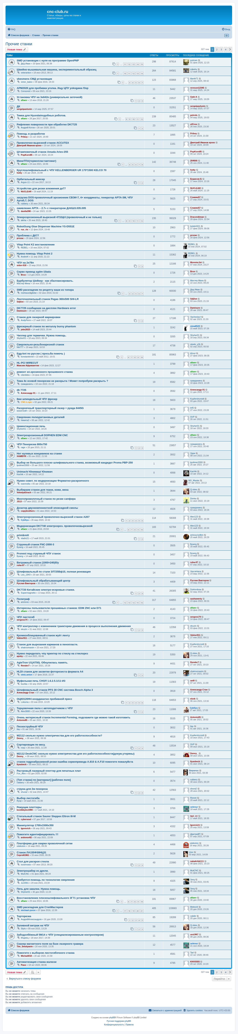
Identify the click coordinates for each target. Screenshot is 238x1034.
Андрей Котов (28, 127)
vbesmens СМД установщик (34, 78)
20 (137, 911)
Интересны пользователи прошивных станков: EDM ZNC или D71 (59, 608)
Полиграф (23, 598)
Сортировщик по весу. (31, 744)
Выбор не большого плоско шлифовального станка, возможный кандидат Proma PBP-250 (75, 462)
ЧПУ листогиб (26, 617)
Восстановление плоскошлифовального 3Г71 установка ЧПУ (56, 897)
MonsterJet (196, 262)
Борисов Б (196, 179)
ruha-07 (21, 565)
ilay (18, 729)
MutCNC (25, 874)
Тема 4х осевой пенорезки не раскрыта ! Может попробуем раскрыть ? (62, 380)
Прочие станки (19, 44)
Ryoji (19, 801)
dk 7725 (21, 389)
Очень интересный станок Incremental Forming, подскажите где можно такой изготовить (73, 717)
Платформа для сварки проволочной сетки (44, 843)
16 (142, 602)
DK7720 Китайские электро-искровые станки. (46, 589)
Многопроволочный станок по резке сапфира (46, 498)
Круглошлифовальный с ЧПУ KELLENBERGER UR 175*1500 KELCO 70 (61, 170)
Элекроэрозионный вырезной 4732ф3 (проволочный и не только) (59, 217)
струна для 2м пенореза (32, 788)
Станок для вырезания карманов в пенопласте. (47, 644)
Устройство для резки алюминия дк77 (41, 188)
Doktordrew (195, 589)
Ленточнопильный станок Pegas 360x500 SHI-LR (48, 299)
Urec (191, 852)
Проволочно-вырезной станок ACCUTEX (43, 142)
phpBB (112, 1017)
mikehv (193, 69)
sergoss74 (22, 620)
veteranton (26, 72)
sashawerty (196, 598)
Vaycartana (195, 571)
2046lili (193, 160)
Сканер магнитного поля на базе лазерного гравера (50, 943)
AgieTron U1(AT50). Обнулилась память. (42, 662)
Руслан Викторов (26, 583)
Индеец (25, 938)
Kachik (20, 474)
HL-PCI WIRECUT (27, 362)
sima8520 (195, 326)
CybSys (25, 520)
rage (23, 447)
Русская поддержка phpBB (119, 1021)
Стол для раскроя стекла (33, 861)
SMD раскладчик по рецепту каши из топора (45, 289)
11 (125, 64)
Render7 (25, 665)
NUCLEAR (26, 191)
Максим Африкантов (28, 365)
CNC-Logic (26, 402)
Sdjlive (20, 302)
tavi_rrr (194, 816)
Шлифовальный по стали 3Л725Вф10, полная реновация (54, 571)
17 (125, 911)
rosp (23, 747)
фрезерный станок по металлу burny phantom (46, 326)
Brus (23, 275)
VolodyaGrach (24, 492)
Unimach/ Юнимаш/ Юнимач (35, 471)
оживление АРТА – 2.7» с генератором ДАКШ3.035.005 (51, 208)
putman (193, 60)
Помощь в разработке (31, 133)
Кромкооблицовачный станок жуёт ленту (43, 635)
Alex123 (194, 516)
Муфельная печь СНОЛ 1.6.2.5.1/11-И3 (41, 680)
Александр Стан (25, 692)
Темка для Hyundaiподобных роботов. (41, 115)
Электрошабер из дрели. (33, 870)
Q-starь (193, 489)
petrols (193, 115)
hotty (19, 173)
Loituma (25, 702)
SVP (192, 417)
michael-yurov (28, 910)
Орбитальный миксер (31, 179)
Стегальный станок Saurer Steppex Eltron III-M (46, 816)
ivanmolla (25, 484)
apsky (20, 656)
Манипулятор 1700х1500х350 (35, 825)
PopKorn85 (26, 155)
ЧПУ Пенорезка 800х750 (32, 444)
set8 (192, 680)
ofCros (193, 124)
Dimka (193, 498)
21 (142, 911)
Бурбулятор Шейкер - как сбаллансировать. (45, 280)
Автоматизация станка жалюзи (36, 961)
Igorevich (25, 828)
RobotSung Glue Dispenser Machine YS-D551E (46, 226)
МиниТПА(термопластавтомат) (36, 160)
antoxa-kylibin (196, 535)
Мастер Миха (23, 283)
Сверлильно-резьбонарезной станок (40, 344)
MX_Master (193, 480)
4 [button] (225, 49)
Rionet (193, 798)
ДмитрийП (195, 834)
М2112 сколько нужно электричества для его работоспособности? (59, 735)
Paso (23, 965)
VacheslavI (195, 317)
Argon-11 (25, 182)
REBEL (24, 247)
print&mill (23, 535)
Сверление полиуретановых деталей (41, 417)
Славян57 (195, 197)
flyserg (20, 547)
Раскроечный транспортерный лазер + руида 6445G (50, 408)
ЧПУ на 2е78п (25, 262)
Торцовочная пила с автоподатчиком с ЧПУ (45, 708)
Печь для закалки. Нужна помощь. (39, 888)
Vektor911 (22, 638)
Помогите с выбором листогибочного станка (45, 952)
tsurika (24, 684)
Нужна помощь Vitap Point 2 (34, 253)
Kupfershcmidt (197, 399)
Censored (25, 91)
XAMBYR (21, 456)
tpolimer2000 (23, 465)
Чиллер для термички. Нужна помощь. (41, 335)
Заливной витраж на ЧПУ (33, 925)
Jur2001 (25, 883)
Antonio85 (22, 720)
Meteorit (194, 907)
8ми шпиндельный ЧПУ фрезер (37, 399)
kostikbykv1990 (25, 810)
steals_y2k (195, 344)
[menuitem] (11, 29)
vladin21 (25, 538)
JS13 (19, 501)
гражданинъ (27, 384)
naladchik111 (197, 861)
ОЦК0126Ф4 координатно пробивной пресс (44, 698)
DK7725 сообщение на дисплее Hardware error (46, 308)
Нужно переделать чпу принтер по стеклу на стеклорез (52, 653)
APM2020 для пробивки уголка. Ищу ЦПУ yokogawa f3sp (52, 88)
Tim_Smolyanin (25, 946)
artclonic (25, 602)
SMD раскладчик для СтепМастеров (40, 907)
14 (137, 64)
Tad (192, 952)
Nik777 (20, 347)
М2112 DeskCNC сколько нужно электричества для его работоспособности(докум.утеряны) (75, 753)
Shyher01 (21, 338)
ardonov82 (26, 837)
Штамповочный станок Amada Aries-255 (42, 151)
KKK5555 (195, 961)
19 (133, 911)
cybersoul (26, 819)
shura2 (24, 792)
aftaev (24, 100)
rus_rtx (24, 229)
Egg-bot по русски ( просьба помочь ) (41, 353)
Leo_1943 (25, 574)
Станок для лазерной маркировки (38, 317)
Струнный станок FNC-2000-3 (35, 544)
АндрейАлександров (31, 919)
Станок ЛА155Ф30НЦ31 (31, 852)
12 (129, 64)
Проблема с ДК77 (28, 235)
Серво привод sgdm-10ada (34, 271)
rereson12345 (197, 88)
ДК (18, 106)
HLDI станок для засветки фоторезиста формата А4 (50, 671)
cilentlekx (25, 375)
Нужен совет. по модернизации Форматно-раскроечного (53, 480)
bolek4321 (195, 226)
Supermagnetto (28, 593)
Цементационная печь (31, 426)
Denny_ (21, 738)
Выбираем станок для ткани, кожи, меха (42, 489)
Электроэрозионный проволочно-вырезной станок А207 (53, 516)
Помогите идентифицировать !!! (37, 834)
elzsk (193, 698)
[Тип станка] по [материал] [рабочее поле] (44, 779)
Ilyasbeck (22, 764)
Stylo (23, 928)
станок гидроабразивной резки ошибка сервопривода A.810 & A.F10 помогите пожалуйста (75, 761)
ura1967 (194, 934)
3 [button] (221, 49)
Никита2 (25, 420)
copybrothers (28, 511)
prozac (20, 238)
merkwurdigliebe (29, 293)
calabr (193, 916)
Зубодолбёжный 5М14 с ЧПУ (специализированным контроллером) (60, 934)
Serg (192, 879)
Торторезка (24, 916)
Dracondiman (197, 217)
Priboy (24, 137)
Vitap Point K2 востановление (36, 244)
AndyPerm (26, 320)
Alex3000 (25, 711)
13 (133, 64)
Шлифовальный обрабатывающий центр (43, 580)
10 (125, 73)
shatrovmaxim (27, 647)
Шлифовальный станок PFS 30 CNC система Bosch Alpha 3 (55, 689)
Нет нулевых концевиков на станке (39, 453)
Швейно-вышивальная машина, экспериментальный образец (56, 69)
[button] (230, 49)
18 (129, 911)
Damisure (22, 311)
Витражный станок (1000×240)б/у (38, 562)
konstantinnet (27, 356)
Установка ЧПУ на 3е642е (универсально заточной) (49, 97)
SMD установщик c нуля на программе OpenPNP (48, 60)
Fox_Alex (21, 773)
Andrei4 (24, 256)
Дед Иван (25, 63)
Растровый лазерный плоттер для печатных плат (49, 770)
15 (142, 64)
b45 (192, 408)
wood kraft (22, 411)
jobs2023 (25, 329)
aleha (23, 220)
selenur (194, 807)
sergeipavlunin (24, 109)
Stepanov (194, 770)
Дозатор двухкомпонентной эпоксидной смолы (47, 507)
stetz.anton (26, 674)
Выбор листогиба (28, 798)
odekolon (21, 846)
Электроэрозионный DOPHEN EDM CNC (42, 435)
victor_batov (26, 82)
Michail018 (26, 956)
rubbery (24, 203)
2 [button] (217, 49)
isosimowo (26, 864)
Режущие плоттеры (29, 807)
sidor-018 (21, 265)
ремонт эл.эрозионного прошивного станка (45, 371)
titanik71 (194, 78)
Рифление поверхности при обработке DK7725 (47, 124)
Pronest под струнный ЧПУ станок (39, 553)
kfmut (193, 353)
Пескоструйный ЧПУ (30, 726)
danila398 (26, 211)
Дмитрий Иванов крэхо (29, 145)
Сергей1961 (23, 855)
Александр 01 (28, 393)
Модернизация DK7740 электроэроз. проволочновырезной (54, 525)
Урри (192, 453)
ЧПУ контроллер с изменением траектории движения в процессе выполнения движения (74, 626)
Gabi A (193, 97)
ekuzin (24, 629)
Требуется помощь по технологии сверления (46, 879)
